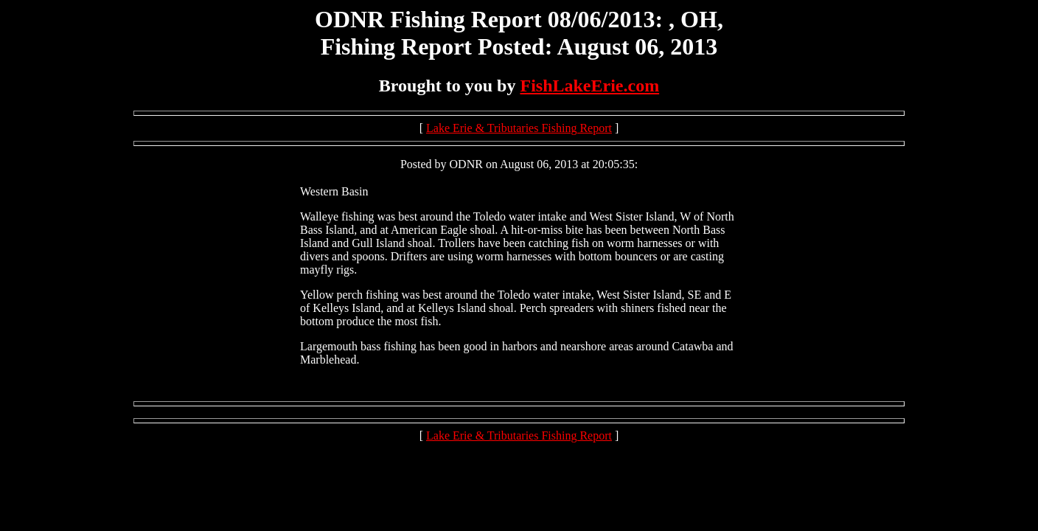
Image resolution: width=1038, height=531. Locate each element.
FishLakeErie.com (589, 85)
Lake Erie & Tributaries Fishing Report (519, 128)
